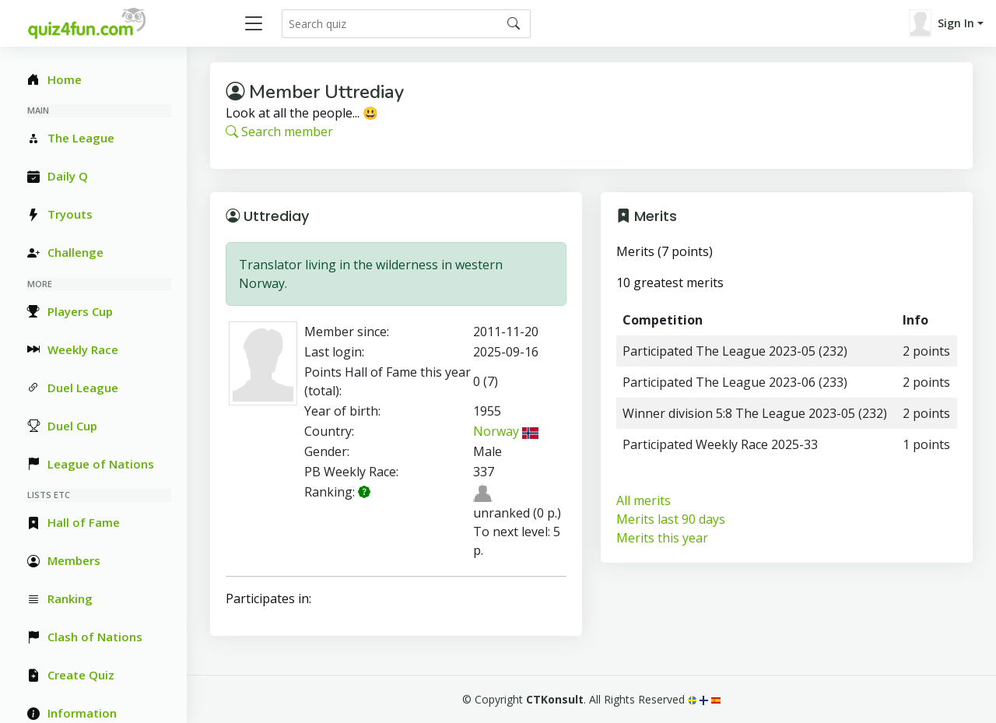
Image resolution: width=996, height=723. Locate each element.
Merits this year (662, 537)
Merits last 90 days (670, 519)
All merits (643, 500)
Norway (505, 431)
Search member (279, 131)
